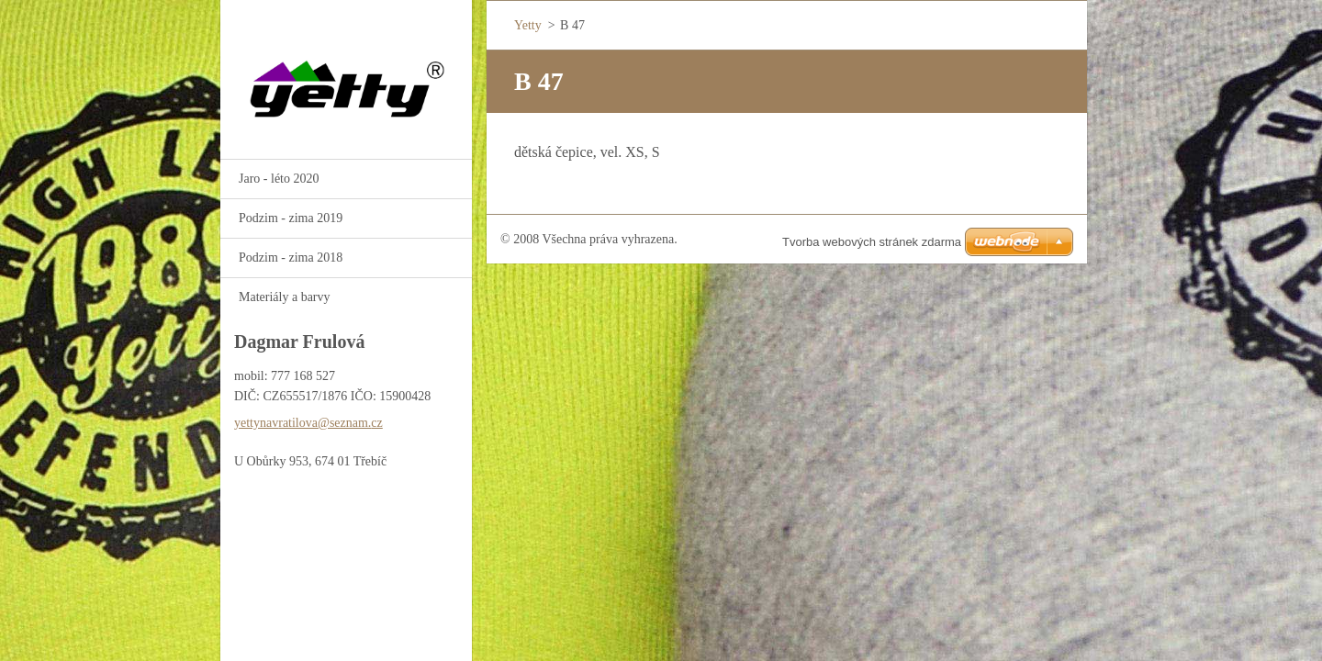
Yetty (528, 25)
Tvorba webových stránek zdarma (871, 242)
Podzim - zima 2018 (290, 257)
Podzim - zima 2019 (290, 218)
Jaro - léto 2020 (279, 178)
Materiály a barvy (284, 297)
